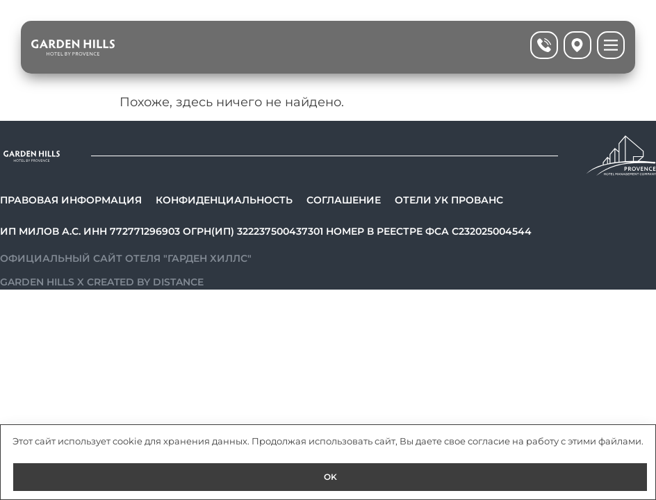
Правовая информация (71, 200)
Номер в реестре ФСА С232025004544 (429, 231)
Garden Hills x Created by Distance (102, 282)
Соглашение (343, 200)
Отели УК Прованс (449, 200)
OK (330, 477)
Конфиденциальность (224, 200)
